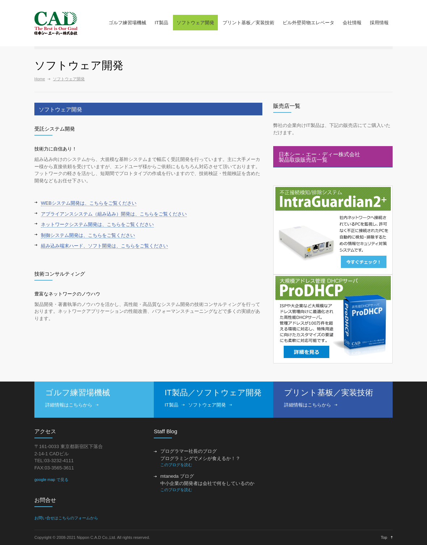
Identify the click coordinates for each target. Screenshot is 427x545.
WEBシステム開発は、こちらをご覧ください (88, 203)
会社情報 (352, 22)
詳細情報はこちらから (68, 405)
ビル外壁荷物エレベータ (308, 22)
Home (39, 79)
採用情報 (379, 22)
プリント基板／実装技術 (248, 22)
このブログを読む (176, 465)
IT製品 (161, 22)
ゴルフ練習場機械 (127, 22)
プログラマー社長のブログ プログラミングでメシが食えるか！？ (200, 454)
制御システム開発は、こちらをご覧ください (88, 235)
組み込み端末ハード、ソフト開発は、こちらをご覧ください (104, 245)
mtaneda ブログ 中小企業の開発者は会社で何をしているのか (207, 479)
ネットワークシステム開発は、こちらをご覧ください (97, 224)
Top (384, 537)
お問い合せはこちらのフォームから (66, 518)
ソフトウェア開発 (195, 22)
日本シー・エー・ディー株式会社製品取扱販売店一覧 (319, 157)
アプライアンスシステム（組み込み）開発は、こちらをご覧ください (114, 214)
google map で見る (51, 479)
